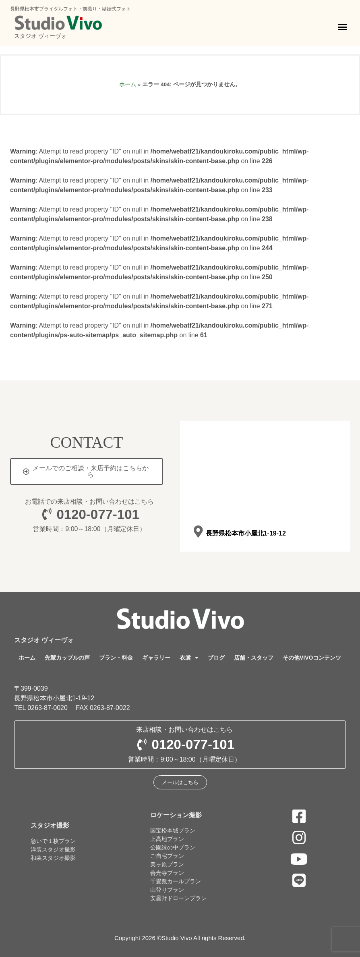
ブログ (216, 657)
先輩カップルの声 (67, 657)
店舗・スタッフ (253, 657)
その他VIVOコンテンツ (312, 657)
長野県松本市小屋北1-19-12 (245, 533)
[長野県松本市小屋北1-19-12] (198, 532)
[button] (342, 27)
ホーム (127, 84)
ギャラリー (156, 657)
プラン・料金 (116, 657)
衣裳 (189, 658)
